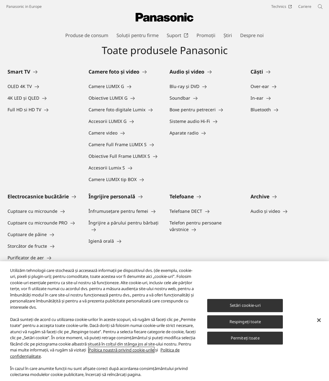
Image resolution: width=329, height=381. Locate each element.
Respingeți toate (245, 322)
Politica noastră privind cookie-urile (121, 351)
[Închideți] (319, 321)
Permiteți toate (245, 338)
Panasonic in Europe (24, 6)
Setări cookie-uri (245, 306)
